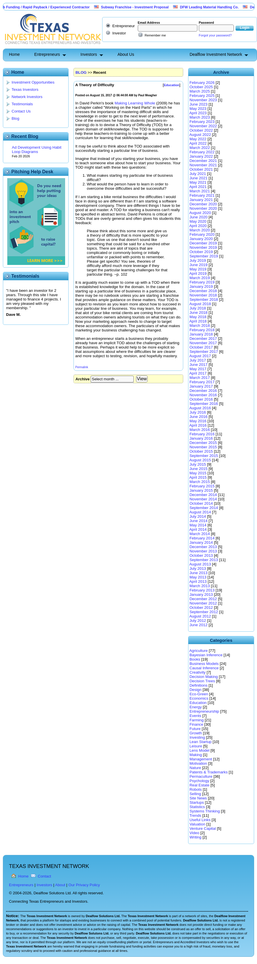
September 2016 (204, 403)
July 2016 (198, 412)
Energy (196, 707)
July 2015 (198, 464)
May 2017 (198, 369)
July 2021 (198, 174)
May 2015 (198, 473)
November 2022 (203, 126)
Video (194, 833)
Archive (83, 379)
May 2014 (198, 525)
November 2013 (203, 551)
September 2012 (204, 612)
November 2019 (203, 247)
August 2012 (200, 616)
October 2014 (201, 503)
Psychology (199, 781)
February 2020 (202, 234)
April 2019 (198, 273)
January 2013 (201, 594)
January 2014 (201, 542)
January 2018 (201, 334)
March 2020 (200, 230)
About (60, 885)
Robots (196, 789)
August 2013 (200, 564)
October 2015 (201, 451)
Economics (199, 698)
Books (195, 659)
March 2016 (200, 429)
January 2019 (201, 286)
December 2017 (203, 338)
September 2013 (204, 560)
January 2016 (201, 438)
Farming (197, 720)
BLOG (81, 72)
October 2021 (201, 169)
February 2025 (202, 95)
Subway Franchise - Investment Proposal (138, 7)
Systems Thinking (205, 811)
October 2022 (201, 130)
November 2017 (203, 343)
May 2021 (198, 182)
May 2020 (198, 221)
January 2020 (201, 239)
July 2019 (198, 260)
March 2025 (200, 91)
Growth (196, 733)
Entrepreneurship (204, 711)
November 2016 (203, 395)
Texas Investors (25, 89)
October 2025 (201, 87)
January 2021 (201, 200)
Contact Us (21, 111)
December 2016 (203, 390)
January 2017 (201, 386)
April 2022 (198, 143)
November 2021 (203, 165)
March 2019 (200, 278)
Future (195, 729)
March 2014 (200, 534)
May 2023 (198, 108)
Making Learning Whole (135, 103)
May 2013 (198, 577)
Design (196, 689)
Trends (195, 815)
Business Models (204, 663)
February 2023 (202, 121)
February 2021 (202, 195)
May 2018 (198, 317)
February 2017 (202, 382)
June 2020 (199, 217)
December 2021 (203, 160)
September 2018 (204, 299)
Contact (44, 876)
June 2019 (199, 265)
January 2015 (201, 490)
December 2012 (203, 599)
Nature (195, 768)
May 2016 (198, 421)
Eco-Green (199, 694)
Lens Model (200, 750)
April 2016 (198, 425)
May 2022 (198, 139)
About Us (126, 54)
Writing (195, 837)
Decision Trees (202, 681)
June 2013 (199, 573)
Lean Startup (201, 742)
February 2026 (202, 82)
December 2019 (203, 243)
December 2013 (203, 547)
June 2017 (199, 364)
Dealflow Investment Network (216, 54)
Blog (15, 118)
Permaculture (201, 776)
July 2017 (198, 360)
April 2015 (198, 477)
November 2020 (203, 208)
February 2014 (202, 538)
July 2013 (198, 568)
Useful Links (200, 820)
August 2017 (200, 356)
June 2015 (199, 469)
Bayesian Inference (206, 655)
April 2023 (198, 113)
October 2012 (201, 607)
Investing (197, 737)
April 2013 (198, 581)
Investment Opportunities (33, 82)
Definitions (199, 685)
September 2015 (204, 456)
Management (201, 759)
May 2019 (198, 269)
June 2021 (199, 178)
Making (196, 755)
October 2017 (201, 347)
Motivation (198, 763)
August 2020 (200, 213)
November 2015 (203, 447)
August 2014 (200, 512)
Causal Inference (204, 668)
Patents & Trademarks (209, 772)
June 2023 (199, 104)
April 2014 (198, 529)
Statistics (197, 807)
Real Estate (200, 785)
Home (14, 54)
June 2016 (199, 416)
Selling (195, 794)
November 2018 (203, 295)
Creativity (198, 672)
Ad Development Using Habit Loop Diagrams (36, 149)
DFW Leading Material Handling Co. (212, 7)
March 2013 (200, 586)
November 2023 (203, 100)
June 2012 (199, 625)
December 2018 (203, 291)
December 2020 (203, 204)
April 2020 (198, 226)
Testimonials (22, 104)
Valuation (197, 824)
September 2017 (204, 351)
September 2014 (204, 508)
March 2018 (200, 325)
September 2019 (204, 256)
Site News (198, 798)
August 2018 (200, 304)
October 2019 (201, 252)
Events (195, 716)
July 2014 (198, 516)
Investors (88, 54)
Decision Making (204, 676)
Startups (197, 802)
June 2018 (199, 312)
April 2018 (198, 321)
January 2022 (201, 156)
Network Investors (27, 97)
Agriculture (198, 650)
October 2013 (201, 555)
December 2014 (203, 495)
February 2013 (202, 590)
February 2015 (202, 486)
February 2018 (202, 330)
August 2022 (200, 134)
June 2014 (199, 521)
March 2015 (200, 482)
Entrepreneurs (47, 54)
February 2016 (202, 434)
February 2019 (202, 282)
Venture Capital (203, 828)
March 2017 (200, 377)
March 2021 (200, 191)
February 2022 (202, 152)
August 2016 (200, 408)
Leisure (196, 746)
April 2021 (198, 187)
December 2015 (203, 442)
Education (198, 703)
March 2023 (200, 117)
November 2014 (203, 499)
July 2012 (198, 620)
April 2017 (198, 373)
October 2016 (201, 399)
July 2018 (198, 308)
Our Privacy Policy (84, 885)
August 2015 (200, 460)
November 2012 (203, 603)
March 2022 (200, 147)
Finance (196, 724)
